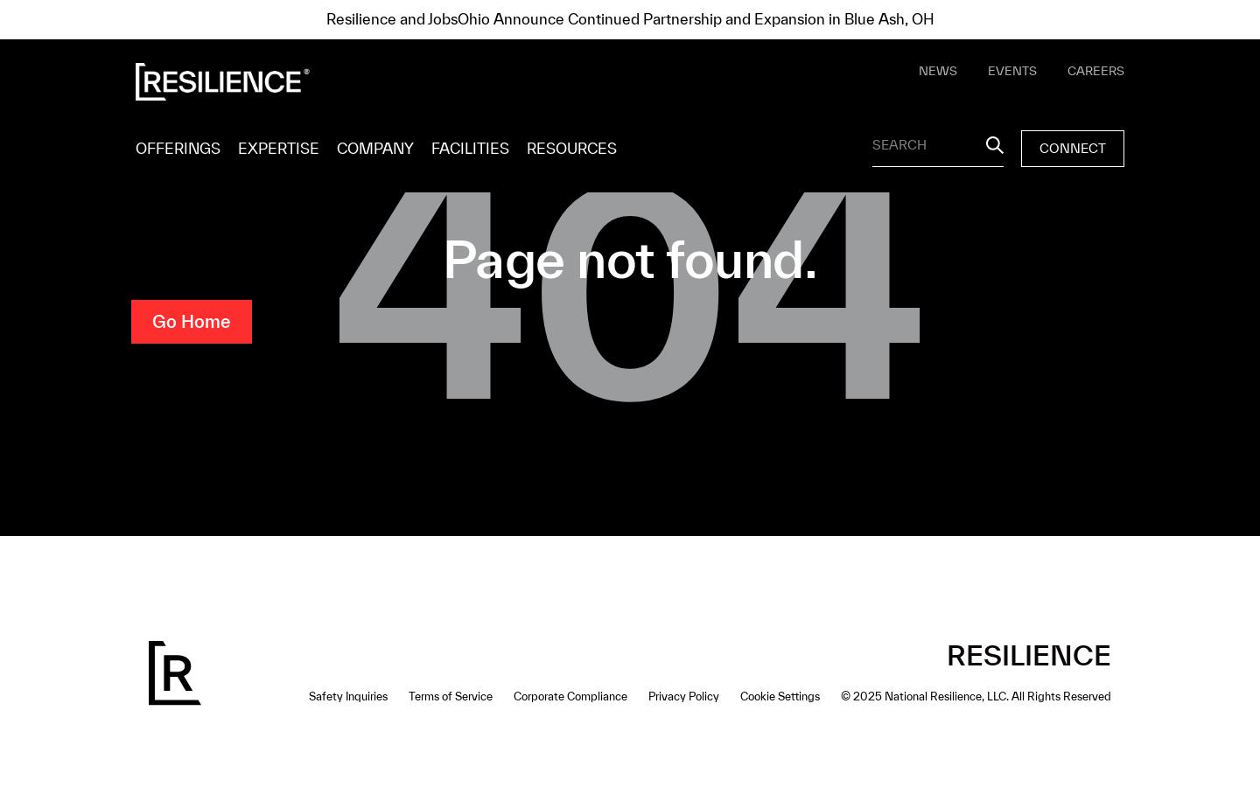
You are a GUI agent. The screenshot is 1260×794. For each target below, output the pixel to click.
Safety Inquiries (348, 696)
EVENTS (1012, 71)
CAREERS (1096, 71)
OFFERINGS (178, 148)
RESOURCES (572, 148)
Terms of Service (451, 696)
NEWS (938, 71)
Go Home (191, 321)
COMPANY (375, 148)
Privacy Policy (683, 696)
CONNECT (1073, 148)
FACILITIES (470, 148)
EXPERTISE (278, 148)
